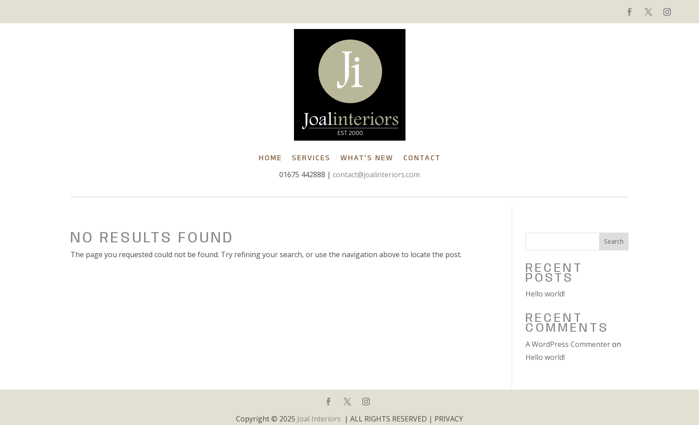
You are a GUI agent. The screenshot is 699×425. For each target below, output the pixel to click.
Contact (422, 157)
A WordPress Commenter (567, 344)
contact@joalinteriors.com (376, 174)
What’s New (366, 157)
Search (614, 241)
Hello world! (545, 294)
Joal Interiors (319, 419)
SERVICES (311, 157)
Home (270, 157)
